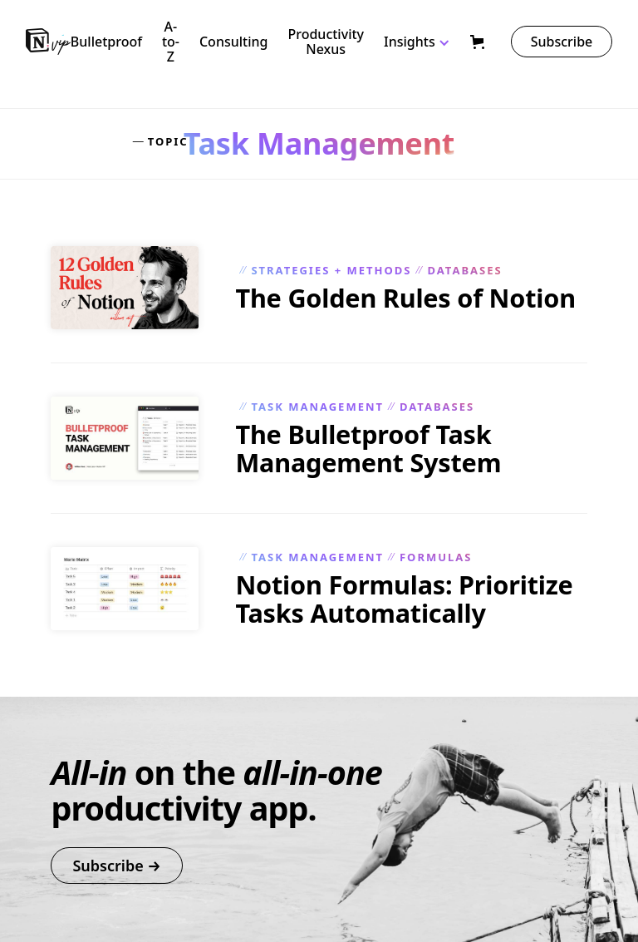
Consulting (233, 41)
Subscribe (562, 41)
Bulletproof (106, 41)
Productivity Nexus (325, 42)
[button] (427, 41)
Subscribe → (116, 865)
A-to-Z (170, 41)
